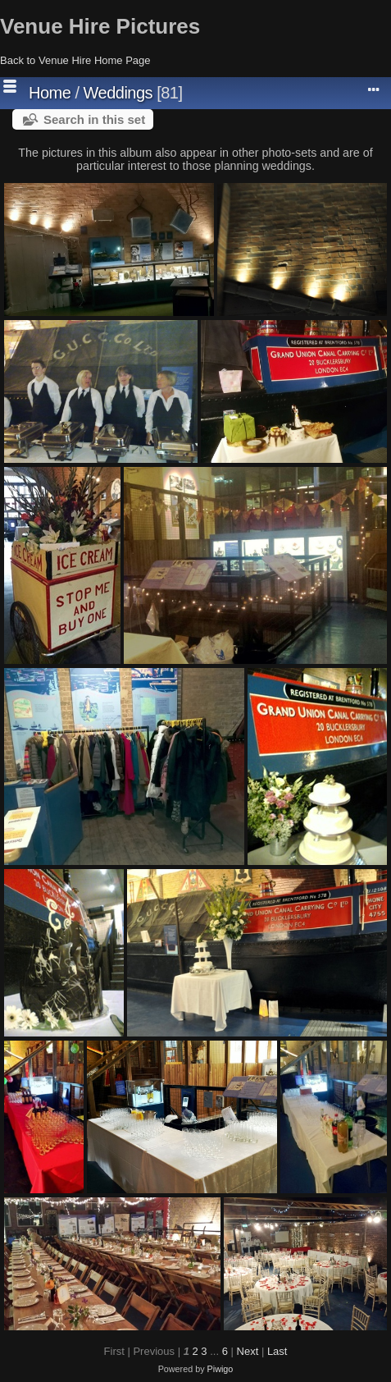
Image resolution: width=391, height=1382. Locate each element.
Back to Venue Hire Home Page (75, 60)
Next (248, 1351)
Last (277, 1351)
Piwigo (220, 1369)
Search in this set (94, 119)
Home (49, 93)
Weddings (118, 93)
